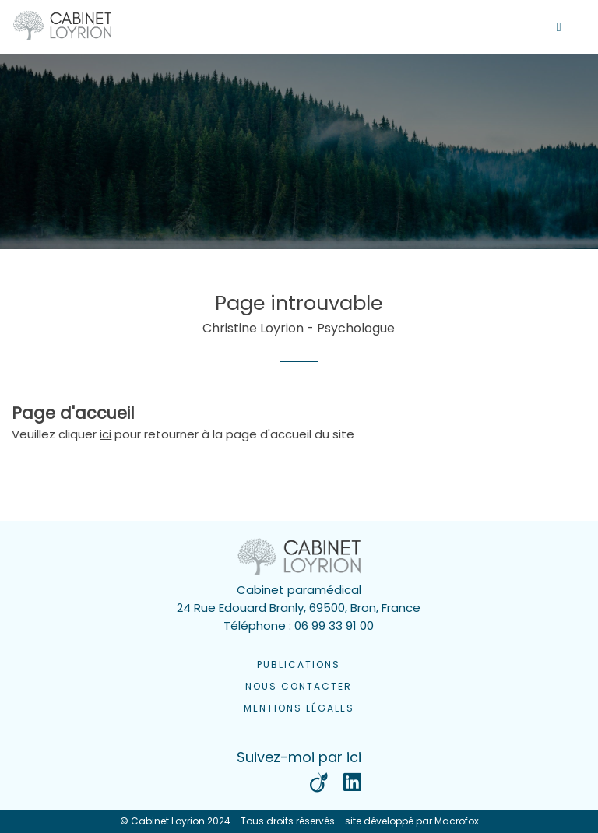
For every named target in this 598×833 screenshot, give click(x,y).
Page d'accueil (73, 413)
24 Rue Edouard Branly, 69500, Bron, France (298, 607)
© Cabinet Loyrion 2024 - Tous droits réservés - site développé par (299, 821)
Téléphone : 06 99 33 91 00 (298, 625)
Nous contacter (298, 686)
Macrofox (456, 821)
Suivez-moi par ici (299, 757)
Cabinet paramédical (299, 590)
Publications (298, 664)
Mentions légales (299, 708)
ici (105, 434)
